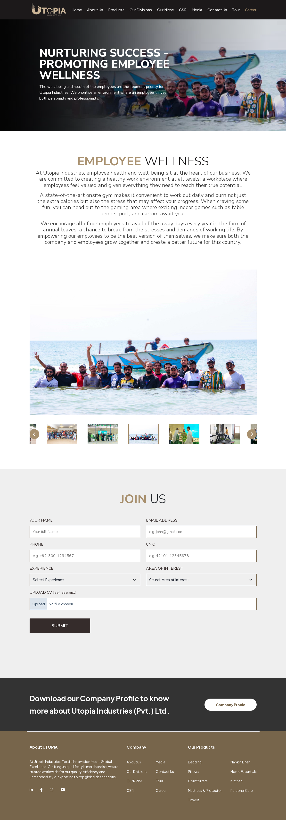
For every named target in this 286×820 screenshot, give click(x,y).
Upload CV (53, 592)
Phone (36, 544)
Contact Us (217, 9)
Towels (193, 800)
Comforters (198, 781)
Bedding (195, 762)
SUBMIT (59, 626)
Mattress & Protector (205, 790)
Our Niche (165, 9)
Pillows (193, 771)
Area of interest (165, 568)
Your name (41, 520)
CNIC (150, 544)
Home (77, 9)
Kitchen (236, 781)
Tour (236, 9)
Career (250, 9)
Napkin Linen (240, 762)
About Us (95, 9)
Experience (41, 568)
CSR (183, 9)
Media (197, 9)
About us (134, 762)
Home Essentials (243, 771)
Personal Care (241, 790)
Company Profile (230, 704)
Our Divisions (141, 9)
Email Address (162, 520)
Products (116, 9)
